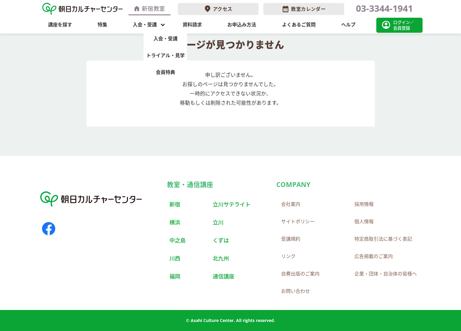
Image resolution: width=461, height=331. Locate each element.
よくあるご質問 (299, 24)
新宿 (174, 204)
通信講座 (223, 276)
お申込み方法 (241, 24)
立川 (218, 222)
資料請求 (192, 24)
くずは (221, 240)
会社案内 (290, 204)
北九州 (221, 258)
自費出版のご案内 (300, 273)
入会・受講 (145, 24)
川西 (174, 258)
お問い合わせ (295, 291)
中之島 (177, 240)
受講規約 (290, 239)
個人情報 (364, 221)
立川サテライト (231, 204)
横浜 (174, 222)
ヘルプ (348, 24)
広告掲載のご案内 (373, 256)
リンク (288, 256)
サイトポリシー (298, 221)
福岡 (174, 276)
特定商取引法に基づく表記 (383, 239)
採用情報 (364, 204)
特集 (102, 24)
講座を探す (60, 24)
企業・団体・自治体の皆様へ (385, 273)
